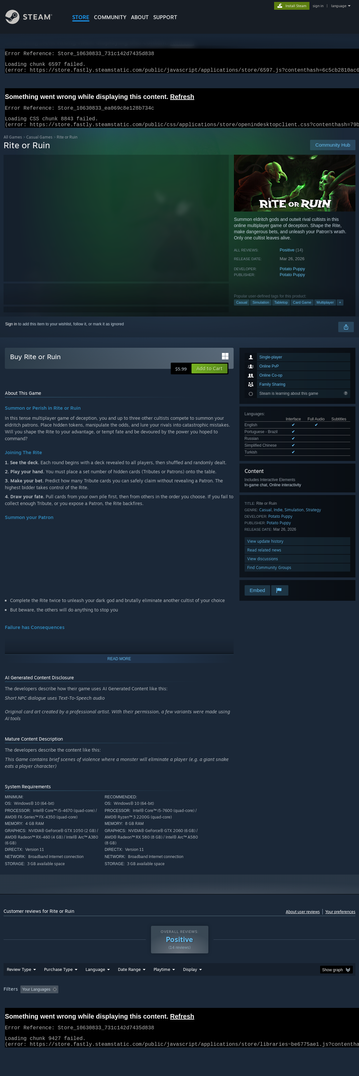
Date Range (129, 986)
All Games (13, 144)
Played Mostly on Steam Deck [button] (198, 1006)
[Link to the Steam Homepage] (33, 22)
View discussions (262, 566)
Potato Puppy (292, 276)
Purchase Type (58, 986)
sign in (318, 6)
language (338, 6)
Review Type (19, 986)
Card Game (302, 310)
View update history (265, 549)
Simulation (260, 310)
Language (95, 986)
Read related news (264, 557)
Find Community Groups (269, 575)
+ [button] (340, 310)
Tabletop (281, 310)
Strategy (313, 517)
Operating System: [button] (253, 1006)
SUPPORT (165, 17)
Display (190, 986)
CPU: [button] (286, 1006)
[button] (209, 376)
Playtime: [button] (152, 1006)
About (140, 17)
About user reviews (303, 919)
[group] (179, 1010)
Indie (278, 517)
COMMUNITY (110, 17)
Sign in (11, 332)
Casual (241, 310)
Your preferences (340, 919)
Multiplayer (325, 310)
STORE (80, 17)
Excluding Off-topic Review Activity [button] (102, 1006)
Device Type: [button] (16, 1015)
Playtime (162, 986)
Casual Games (39, 144)
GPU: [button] (307, 1006)
